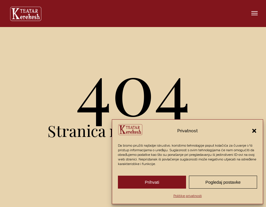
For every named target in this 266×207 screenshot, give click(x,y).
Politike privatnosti (187, 196)
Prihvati (152, 182)
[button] (254, 131)
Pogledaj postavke (223, 182)
